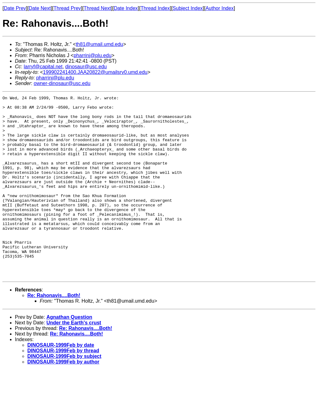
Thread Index (155, 8)
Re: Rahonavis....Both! (53, 331)
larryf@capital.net (43, 66)
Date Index (126, 8)
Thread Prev (67, 8)
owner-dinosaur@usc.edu (62, 83)
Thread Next (97, 8)
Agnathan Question (69, 353)
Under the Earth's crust (73, 359)
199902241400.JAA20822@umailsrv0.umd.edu (95, 72)
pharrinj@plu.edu (92, 55)
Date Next (40, 8)
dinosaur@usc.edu (86, 66)
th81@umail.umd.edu (99, 44)
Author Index (220, 8)
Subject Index (188, 8)
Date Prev (15, 8)
